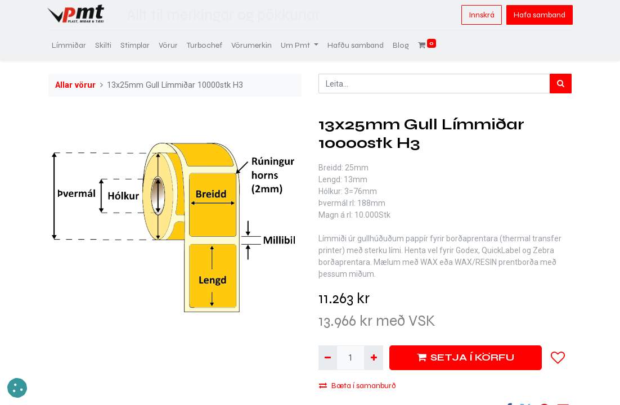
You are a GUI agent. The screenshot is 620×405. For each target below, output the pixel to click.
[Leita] (561, 83)
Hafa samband (538, 15)
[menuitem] (70, 45)
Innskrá (480, 15)
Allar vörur (75, 85)
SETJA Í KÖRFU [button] (465, 357)
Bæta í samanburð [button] (357, 385)
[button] (558, 358)
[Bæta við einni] (373, 357)
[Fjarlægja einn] (327, 357)
